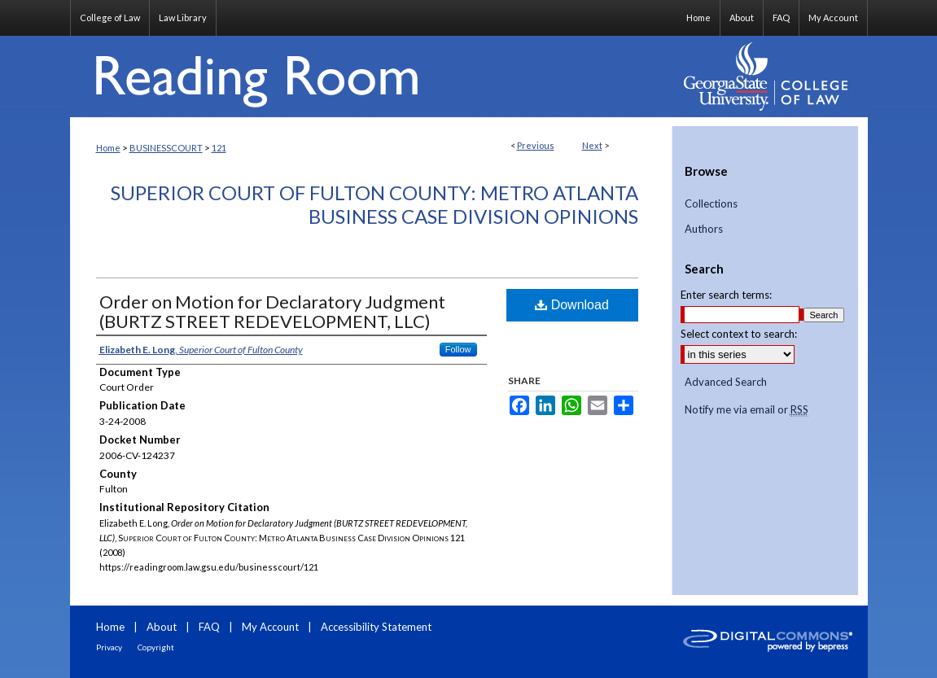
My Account (270, 626)
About (162, 626)
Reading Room (371, 76)
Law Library (183, 17)
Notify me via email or (746, 410)
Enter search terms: (726, 294)
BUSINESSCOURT (166, 147)
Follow (458, 349)
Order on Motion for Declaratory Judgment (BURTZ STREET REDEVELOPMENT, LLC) (272, 311)
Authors (704, 229)
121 (219, 147)
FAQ (209, 626)
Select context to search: (739, 333)
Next (592, 145)
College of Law (110, 17)
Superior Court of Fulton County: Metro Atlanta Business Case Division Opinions (374, 204)
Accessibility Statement (376, 626)
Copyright (156, 647)
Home (108, 147)
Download (572, 305)
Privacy (109, 647)
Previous (535, 145)
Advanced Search (726, 381)
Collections (711, 204)
